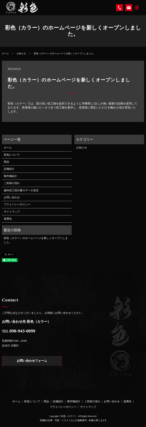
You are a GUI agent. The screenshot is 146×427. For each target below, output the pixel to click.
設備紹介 (9, 168)
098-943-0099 (22, 330)
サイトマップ (12, 211)
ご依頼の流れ (12, 183)
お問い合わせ (12, 197)
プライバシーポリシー (17, 204)
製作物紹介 (10, 176)
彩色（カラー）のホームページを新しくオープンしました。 (36, 240)
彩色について (12, 154)
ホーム (5, 53)
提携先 (8, 218)
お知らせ (21, 53)
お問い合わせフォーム (32, 361)
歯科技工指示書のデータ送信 (21, 190)
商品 (6, 161)
